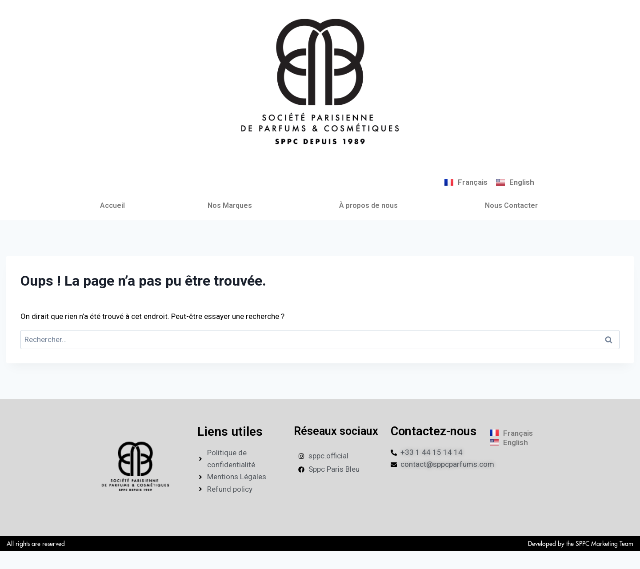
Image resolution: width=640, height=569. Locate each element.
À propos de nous (368, 205)
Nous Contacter (511, 205)
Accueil (112, 205)
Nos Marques (230, 205)
